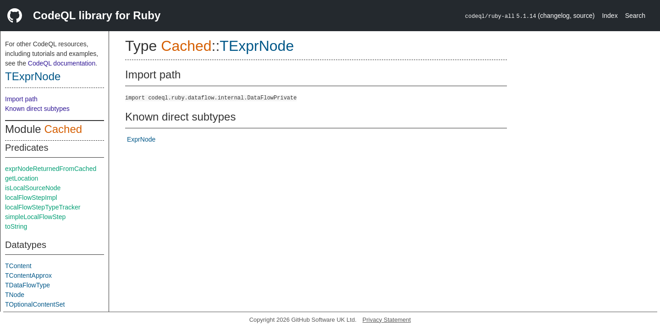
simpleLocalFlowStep (35, 216)
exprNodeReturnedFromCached (50, 168)
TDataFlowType (27, 285)
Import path (21, 99)
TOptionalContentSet (35, 304)
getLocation (21, 178)
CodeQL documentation (61, 63)
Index (609, 15)
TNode (14, 294)
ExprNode (141, 139)
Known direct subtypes (37, 108)
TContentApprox (28, 275)
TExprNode (32, 76)
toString (16, 226)
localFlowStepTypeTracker (42, 207)
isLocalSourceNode (32, 188)
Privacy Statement (387, 319)
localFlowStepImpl (31, 197)
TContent (18, 266)
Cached (63, 129)
